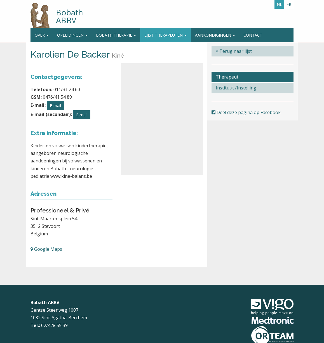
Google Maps (46, 249)
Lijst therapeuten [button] (165, 35)
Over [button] (42, 35)
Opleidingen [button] (72, 35)
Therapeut (227, 77)
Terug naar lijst (234, 51)
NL (279, 4)
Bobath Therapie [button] (116, 35)
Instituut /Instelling (236, 88)
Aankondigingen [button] (215, 35)
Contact (252, 35)
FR (289, 4)
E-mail (55, 105)
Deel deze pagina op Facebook (246, 112)
